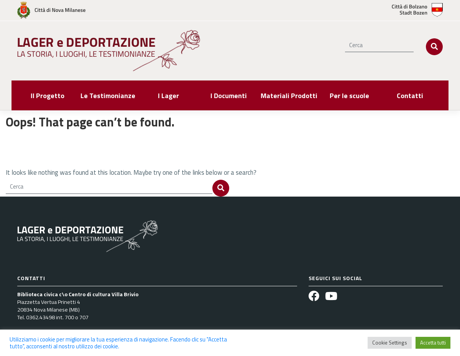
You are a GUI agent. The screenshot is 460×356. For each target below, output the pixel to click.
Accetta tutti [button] (433, 342)
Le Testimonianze (107, 95)
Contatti (410, 95)
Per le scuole (349, 95)
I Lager (168, 95)
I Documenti (228, 95)
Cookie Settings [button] (389, 342)
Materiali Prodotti (289, 95)
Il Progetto (47, 95)
